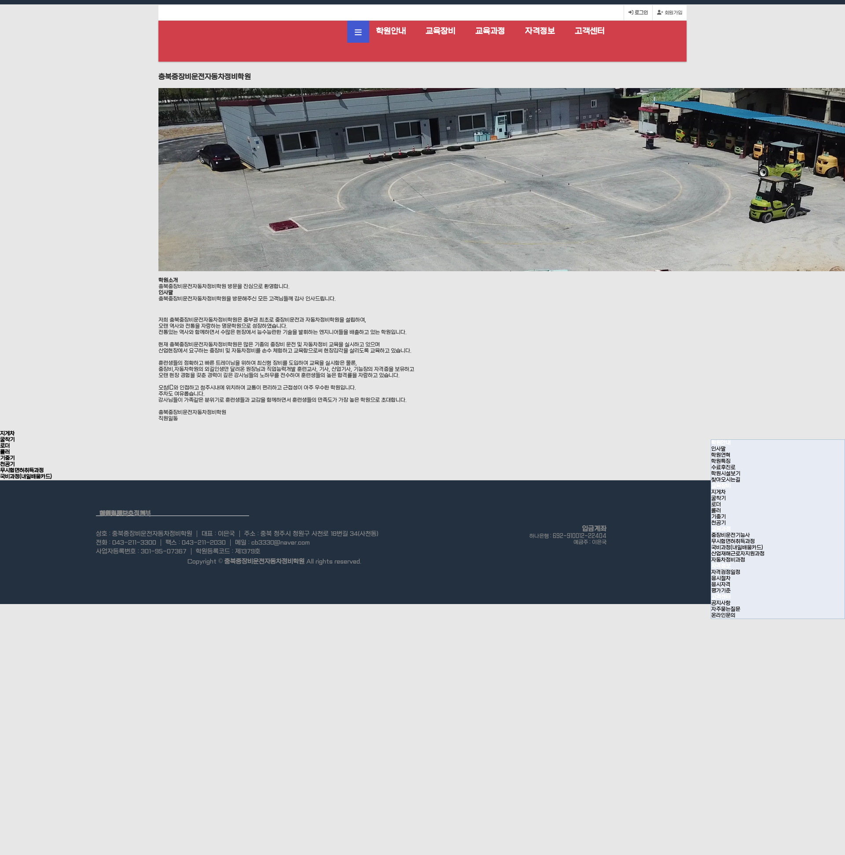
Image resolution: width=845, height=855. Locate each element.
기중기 (718, 517)
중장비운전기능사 (730, 535)
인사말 (718, 449)
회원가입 (669, 12)
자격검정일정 (725, 572)
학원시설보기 (725, 474)
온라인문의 (723, 615)
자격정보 (540, 31)
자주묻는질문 (725, 609)
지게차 (718, 492)
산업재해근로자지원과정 (737, 554)
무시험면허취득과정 (733, 541)
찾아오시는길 (725, 480)
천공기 (718, 523)
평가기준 (721, 591)
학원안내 (391, 31)
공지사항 (721, 603)
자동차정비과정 (728, 560)
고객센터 (590, 31)
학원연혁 (721, 455)
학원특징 (721, 461)
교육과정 (490, 31)
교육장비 (441, 31)
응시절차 (721, 578)
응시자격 (721, 585)
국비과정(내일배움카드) (737, 548)
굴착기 (718, 498)
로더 (716, 504)
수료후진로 (723, 467)
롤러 (716, 511)
